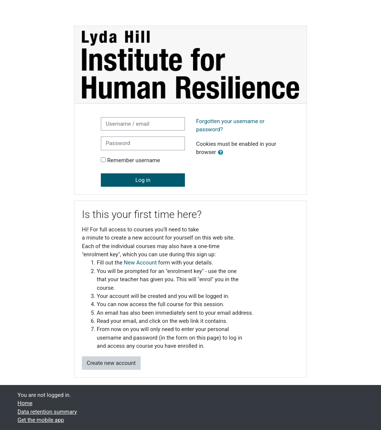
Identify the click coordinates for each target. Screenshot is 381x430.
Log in (142, 180)
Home (24, 403)
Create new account (111, 363)
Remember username (133, 160)
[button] (222, 152)
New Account (140, 262)
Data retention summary (47, 411)
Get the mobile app (40, 420)
